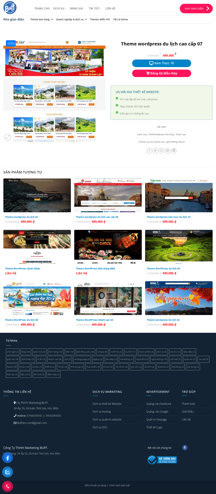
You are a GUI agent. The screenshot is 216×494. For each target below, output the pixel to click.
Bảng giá (77, 8)
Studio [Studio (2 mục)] (37, 366)
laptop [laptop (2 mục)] (98, 359)
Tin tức (95, 8)
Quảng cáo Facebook (158, 404)
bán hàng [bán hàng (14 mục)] (55, 351)
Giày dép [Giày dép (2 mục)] (189, 351)
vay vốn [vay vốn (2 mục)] (136, 366)
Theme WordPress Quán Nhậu (22, 268)
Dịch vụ (59, 8)
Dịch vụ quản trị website (107, 419)
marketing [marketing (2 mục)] (126, 359)
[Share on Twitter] (155, 150)
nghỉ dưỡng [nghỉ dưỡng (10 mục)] (159, 359)
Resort (181, 141)
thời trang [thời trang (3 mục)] (76, 366)
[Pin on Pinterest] (167, 150)
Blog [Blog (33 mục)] (25, 351)
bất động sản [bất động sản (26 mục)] (85, 351)
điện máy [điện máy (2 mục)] (54, 374)
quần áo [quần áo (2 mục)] (189, 359)
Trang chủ (42, 8)
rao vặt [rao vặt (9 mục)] (203, 359)
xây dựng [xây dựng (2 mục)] (193, 366)
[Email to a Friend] (161, 150)
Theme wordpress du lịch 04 (21, 217)
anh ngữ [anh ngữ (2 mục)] (12, 351)
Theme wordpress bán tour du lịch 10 (168, 217)
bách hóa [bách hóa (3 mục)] (39, 351)
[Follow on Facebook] (184, 447)
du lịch (150, 141)
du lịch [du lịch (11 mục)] (130, 351)
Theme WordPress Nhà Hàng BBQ (95, 268)
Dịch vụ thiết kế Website (107, 404)
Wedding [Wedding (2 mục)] (178, 366)
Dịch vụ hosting (102, 411)
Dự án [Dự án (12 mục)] (175, 351)
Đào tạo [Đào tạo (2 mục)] (12, 374)
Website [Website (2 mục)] (163, 366)
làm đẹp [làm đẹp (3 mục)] (111, 359)
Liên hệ (110, 8)
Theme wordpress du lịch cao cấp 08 (97, 217)
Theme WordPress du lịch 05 (163, 268)
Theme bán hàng (41, 19)
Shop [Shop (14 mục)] (24, 366)
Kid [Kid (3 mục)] (68, 359)
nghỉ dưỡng (171, 141)
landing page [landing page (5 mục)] (82, 359)
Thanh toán (188, 404)
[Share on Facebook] (149, 150)
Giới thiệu (188, 411)
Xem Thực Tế (161, 63)
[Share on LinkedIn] (174, 150)
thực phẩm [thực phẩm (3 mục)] (93, 366)
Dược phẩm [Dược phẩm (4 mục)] (146, 351)
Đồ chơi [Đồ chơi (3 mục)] (39, 374)
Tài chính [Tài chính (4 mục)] (122, 366)
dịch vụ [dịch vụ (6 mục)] (162, 351)
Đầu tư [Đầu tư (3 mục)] (26, 374)
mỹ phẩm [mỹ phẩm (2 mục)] (142, 359)
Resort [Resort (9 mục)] (11, 366)
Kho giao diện (13, 19)
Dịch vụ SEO (100, 427)
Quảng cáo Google (157, 411)
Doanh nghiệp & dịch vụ (71, 19)
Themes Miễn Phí (100, 19)
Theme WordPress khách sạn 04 (94, 319)
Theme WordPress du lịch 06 (21, 319)
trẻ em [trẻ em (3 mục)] (107, 366)
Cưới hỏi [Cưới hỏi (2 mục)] (116, 351)
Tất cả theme (120, 19)
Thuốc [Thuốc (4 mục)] (62, 366)
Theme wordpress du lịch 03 (163, 319)
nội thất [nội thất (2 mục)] (175, 359)
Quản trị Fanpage (156, 419)
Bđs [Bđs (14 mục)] (70, 351)
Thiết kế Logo (154, 427)
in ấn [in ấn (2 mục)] (41, 359)
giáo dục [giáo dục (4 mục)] (12, 359)
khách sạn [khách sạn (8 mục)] (54, 359)
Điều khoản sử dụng (95, 485)
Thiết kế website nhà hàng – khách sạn (167, 134)
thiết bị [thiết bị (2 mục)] (50, 366)
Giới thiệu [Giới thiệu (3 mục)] (28, 359)
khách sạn (160, 141)
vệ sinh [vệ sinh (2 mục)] (149, 366)
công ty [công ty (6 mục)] (102, 351)
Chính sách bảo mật (119, 485)
